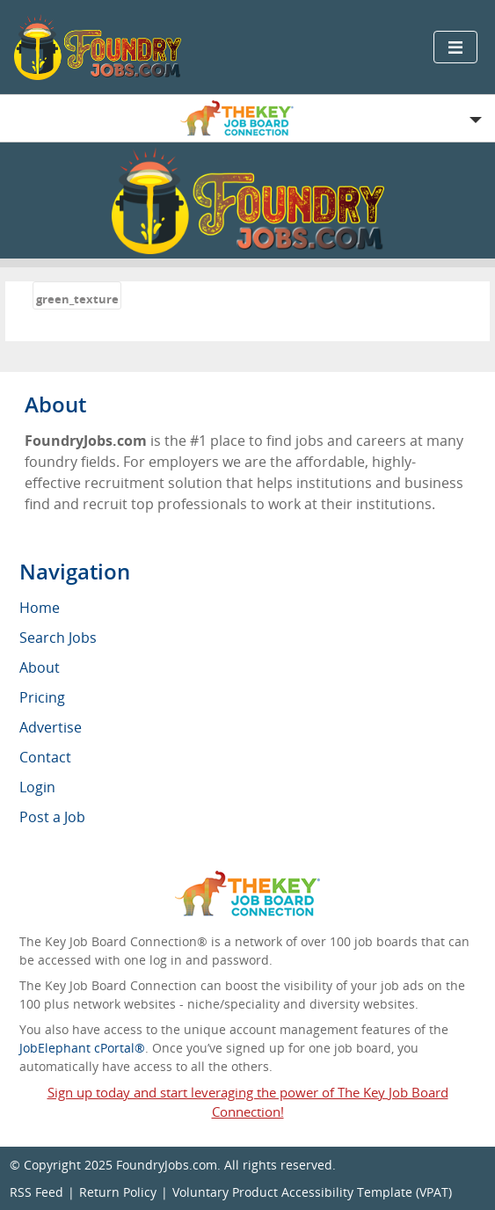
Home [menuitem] (39, 607)
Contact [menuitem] (45, 757)
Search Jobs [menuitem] (58, 637)
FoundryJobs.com (166, 1164)
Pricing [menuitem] (42, 697)
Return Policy (118, 1192)
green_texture (77, 299)
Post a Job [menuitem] (52, 817)
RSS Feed (36, 1192)
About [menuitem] (39, 667)
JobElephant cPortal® (82, 1047)
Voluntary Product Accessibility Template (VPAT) (312, 1192)
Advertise (50, 727)
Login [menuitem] (37, 787)
